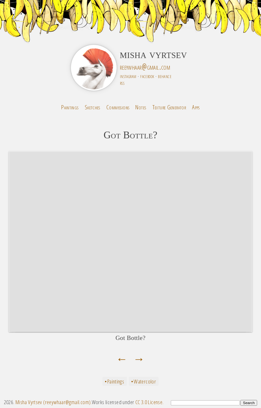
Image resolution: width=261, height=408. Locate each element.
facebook (147, 76)
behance (164, 76)
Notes (140, 107)
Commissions (117, 107)
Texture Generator (169, 107)
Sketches (92, 107)
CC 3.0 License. (149, 402)
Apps (196, 107)
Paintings (69, 107)
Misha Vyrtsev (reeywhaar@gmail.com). (53, 402)
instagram (128, 76)
